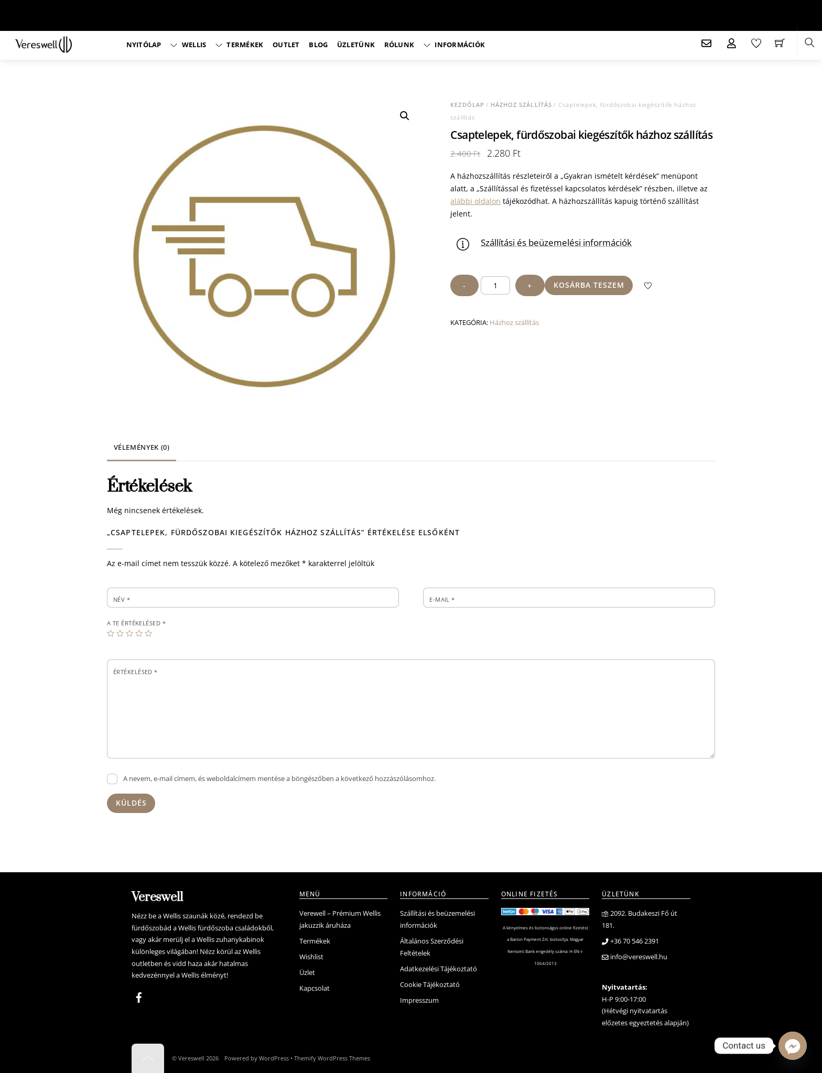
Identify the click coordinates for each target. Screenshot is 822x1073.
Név (121, 599)
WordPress (274, 1058)
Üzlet (307, 972)
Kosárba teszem (589, 285)
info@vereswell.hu (634, 956)
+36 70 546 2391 (630, 941)
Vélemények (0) (142, 447)
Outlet (286, 44)
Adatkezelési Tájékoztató (438, 968)
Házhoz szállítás (521, 105)
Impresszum (419, 1000)
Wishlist (311, 956)
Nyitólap (143, 44)
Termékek (239, 44)
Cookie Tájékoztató (430, 984)
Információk (454, 44)
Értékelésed (135, 672)
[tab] (141, 448)
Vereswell (191, 1058)
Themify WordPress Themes (332, 1058)
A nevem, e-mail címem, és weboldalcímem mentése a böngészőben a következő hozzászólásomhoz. (279, 778)
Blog (318, 44)
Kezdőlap (467, 105)
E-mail (442, 599)
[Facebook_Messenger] (792, 1046)
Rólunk (399, 44)
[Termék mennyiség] (495, 285)
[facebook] (139, 996)
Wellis (188, 44)
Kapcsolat (314, 988)
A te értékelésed (136, 623)
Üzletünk (356, 44)
